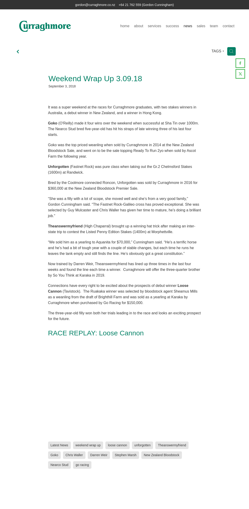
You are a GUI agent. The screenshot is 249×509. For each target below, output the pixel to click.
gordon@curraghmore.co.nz (95, 5)
